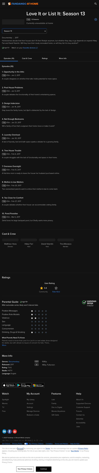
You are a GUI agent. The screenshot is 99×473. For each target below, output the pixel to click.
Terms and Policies (61, 444)
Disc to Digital (57, 407)
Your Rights (75, 451)
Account (30, 403)
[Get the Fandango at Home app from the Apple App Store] (9, 385)
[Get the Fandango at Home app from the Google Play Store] (24, 385)
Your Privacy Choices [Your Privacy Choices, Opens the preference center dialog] (25, 469)
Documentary (14, 362)
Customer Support (83, 407)
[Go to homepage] (23, 3)
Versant (20, 449)
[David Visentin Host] (47, 254)
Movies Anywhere (58, 411)
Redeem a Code (33, 415)
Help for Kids (74, 444)
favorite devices (30, 48)
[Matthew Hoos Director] (10, 254)
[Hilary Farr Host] (28, 254)
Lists (53, 400)
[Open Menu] (3, 3)
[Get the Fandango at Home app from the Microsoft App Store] (38, 385)
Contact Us (80, 415)
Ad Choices (6, 444)
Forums (79, 411)
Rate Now (56, 292)
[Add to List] (96, 19)
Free (4, 411)
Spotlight (5, 400)
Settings (30, 407)
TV (3, 407)
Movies (4, 403)
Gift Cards (55, 415)
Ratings (45, 58)
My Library (30, 400)
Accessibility (80, 423)
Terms (47, 449)
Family (54, 403)
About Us (79, 400)
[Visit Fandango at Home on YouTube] (14, 432)
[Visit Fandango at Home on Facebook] (9, 432)
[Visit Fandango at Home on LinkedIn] (4, 432)
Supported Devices (83, 403)
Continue (43, 469)
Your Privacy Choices (36, 444)
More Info (62, 58)
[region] (49, 459)
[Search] (95, 3)
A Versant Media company (22, 438)
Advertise (79, 419)
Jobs (78, 427)
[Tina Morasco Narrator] (65, 254)
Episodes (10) (9, 58)
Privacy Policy (17, 444)
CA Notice (49, 444)
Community (43, 292)
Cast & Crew (27, 58)
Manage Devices (33, 411)
